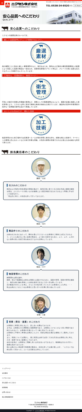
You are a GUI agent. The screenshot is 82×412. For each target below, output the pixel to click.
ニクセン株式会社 (39, 410)
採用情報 (5, 387)
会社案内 (5, 373)
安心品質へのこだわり (9, 382)
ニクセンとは (6, 378)
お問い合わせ (6, 392)
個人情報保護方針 (7, 397)
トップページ (6, 368)
